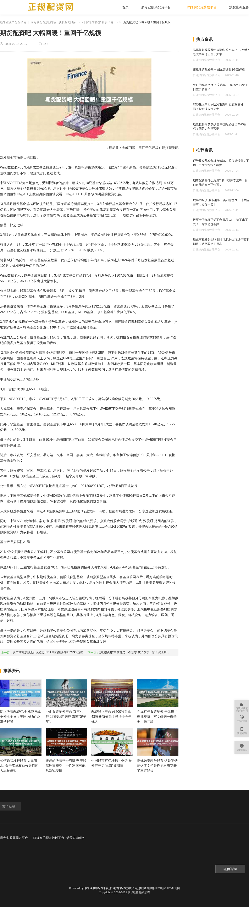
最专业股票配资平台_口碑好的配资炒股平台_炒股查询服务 (38, 22)
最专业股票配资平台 (156, 7)
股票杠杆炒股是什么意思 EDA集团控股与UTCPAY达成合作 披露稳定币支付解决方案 (50, 652)
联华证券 (133, 892)
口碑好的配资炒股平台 (200, 7)
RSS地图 (160, 888)
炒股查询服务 (239, 7)
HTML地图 (173, 888)
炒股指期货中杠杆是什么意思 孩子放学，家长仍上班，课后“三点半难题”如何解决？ (136, 652)
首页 (125, 7)
